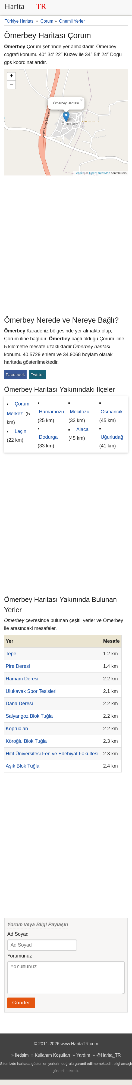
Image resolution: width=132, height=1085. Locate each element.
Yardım (83, 1060)
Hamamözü (51, 411)
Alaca (82, 429)
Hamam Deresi (22, 678)
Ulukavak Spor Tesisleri (31, 691)
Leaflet (79, 173)
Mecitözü (79, 411)
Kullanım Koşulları (52, 1060)
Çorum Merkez (18, 408)
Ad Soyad (18, 934)
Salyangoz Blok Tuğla (29, 716)
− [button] (11, 85)
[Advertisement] (66, 244)
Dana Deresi (19, 703)
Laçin (20, 431)
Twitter (37, 374)
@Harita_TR (108, 1060)
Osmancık (112, 411)
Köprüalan (17, 728)
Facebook (15, 374)
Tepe (11, 653)
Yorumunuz (19, 956)
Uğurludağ (112, 437)
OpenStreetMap (99, 173)
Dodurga (48, 437)
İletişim (22, 1060)
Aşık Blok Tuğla (22, 766)
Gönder (21, 1008)
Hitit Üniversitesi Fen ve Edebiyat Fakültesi (52, 753)
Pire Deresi (18, 666)
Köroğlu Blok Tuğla (26, 741)
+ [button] (11, 76)
